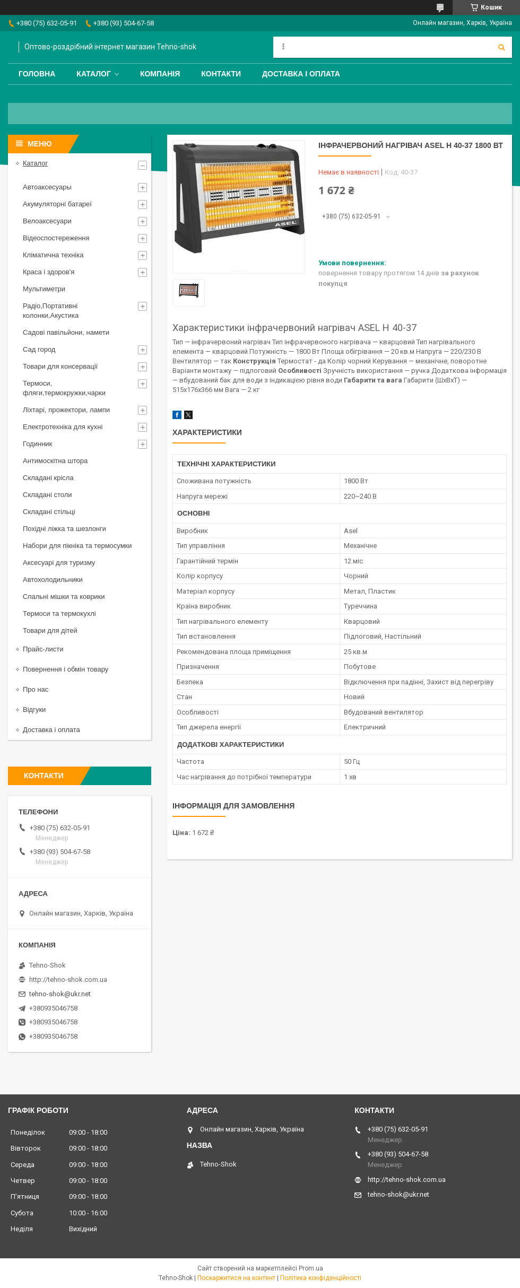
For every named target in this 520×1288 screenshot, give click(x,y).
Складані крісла (48, 478)
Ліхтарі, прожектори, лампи (66, 410)
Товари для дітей (50, 630)
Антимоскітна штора (55, 461)
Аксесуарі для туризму (59, 563)
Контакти (221, 73)
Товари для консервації (60, 366)
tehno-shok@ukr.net (60, 994)
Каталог (93, 73)
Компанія (160, 73)
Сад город (39, 349)
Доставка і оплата (301, 73)
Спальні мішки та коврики (64, 597)
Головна (37, 73)
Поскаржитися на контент (236, 1278)
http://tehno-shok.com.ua (68, 980)
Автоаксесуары (47, 187)
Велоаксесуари (47, 221)
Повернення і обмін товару (65, 669)
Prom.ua (311, 1268)
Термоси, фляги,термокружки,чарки (64, 388)
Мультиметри (44, 289)
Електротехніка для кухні (62, 427)
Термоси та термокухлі (59, 613)
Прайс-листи (43, 649)
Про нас (35, 689)
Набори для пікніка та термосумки (77, 546)
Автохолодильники (53, 580)
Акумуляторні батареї (57, 204)
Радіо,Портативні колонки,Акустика (51, 310)
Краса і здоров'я (48, 272)
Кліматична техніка (53, 255)
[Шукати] (501, 47)
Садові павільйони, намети (66, 332)
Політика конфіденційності (320, 1278)
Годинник (37, 444)
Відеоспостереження (56, 238)
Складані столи (47, 495)
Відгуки (34, 709)
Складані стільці (49, 512)
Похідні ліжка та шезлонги (64, 529)
